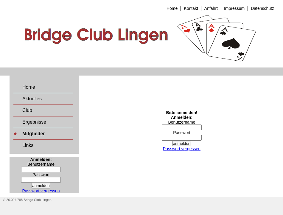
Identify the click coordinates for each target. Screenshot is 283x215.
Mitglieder (33, 133)
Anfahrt (211, 8)
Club (27, 110)
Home (172, 8)
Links (27, 145)
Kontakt (191, 8)
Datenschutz (262, 8)
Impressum (234, 8)
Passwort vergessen (41, 190)
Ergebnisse (34, 122)
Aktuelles (32, 98)
